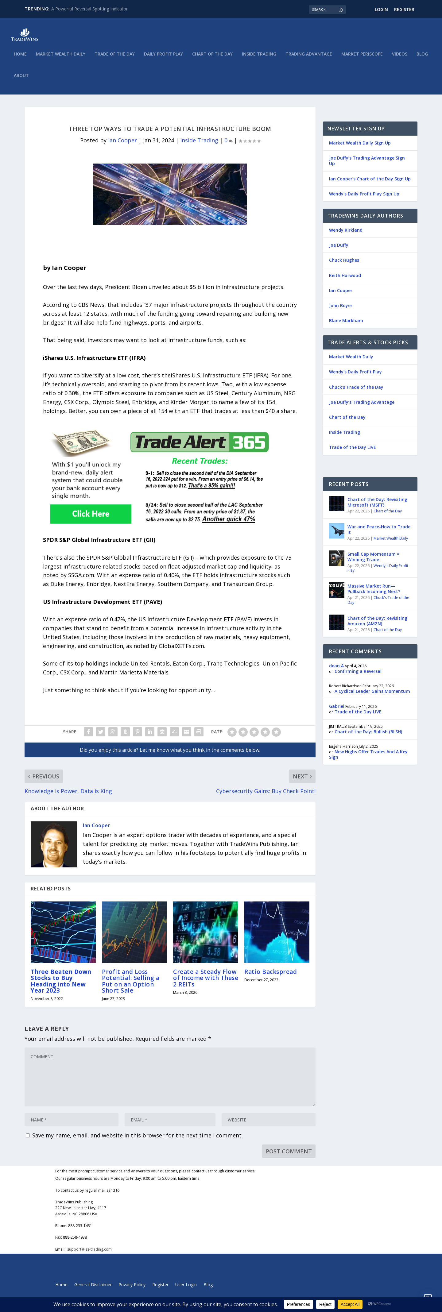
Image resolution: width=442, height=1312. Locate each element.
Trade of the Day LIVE (352, 451)
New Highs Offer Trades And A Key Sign (368, 758)
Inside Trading (259, 58)
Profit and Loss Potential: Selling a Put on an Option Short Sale (130, 985)
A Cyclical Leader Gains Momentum (372, 695)
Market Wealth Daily (60, 58)
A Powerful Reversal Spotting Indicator (89, 9)
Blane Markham (346, 325)
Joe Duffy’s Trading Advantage (361, 406)
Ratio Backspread (270, 976)
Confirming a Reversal (358, 675)
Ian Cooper (122, 144)
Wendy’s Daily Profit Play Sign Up (364, 198)
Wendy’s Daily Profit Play (355, 376)
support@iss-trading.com (89, 1253)
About (21, 80)
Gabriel (336, 710)
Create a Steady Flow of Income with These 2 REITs (205, 982)
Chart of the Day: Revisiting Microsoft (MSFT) (377, 506)
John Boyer (340, 310)
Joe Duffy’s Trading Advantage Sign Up (367, 165)
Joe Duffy (338, 249)
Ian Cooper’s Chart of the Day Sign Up (370, 183)
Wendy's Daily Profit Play (377, 572)
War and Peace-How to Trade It (378, 533)
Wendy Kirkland (346, 234)
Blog (422, 58)
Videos (399, 58)
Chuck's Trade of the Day (378, 604)
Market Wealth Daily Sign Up (360, 147)
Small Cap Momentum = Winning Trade (373, 561)
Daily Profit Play (163, 58)
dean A (336, 670)
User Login (186, 1289)
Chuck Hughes (344, 264)
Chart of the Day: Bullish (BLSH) (368, 736)
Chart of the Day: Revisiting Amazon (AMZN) (377, 625)
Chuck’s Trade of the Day (356, 391)
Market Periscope (362, 58)
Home (20, 58)
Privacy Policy (131, 1289)
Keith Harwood (345, 280)
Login (381, 9)
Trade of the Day (115, 58)
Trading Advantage (308, 58)
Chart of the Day (212, 58)
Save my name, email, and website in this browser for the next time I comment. (137, 1139)
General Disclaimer (93, 1289)
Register (404, 9)
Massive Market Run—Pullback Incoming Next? (373, 593)
